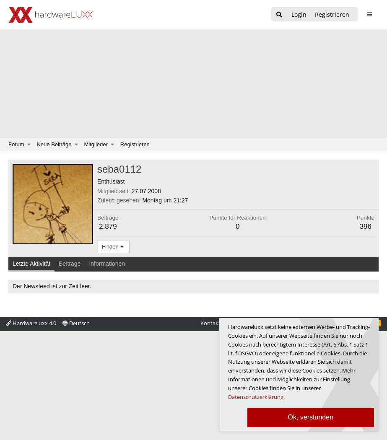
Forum (16, 144)
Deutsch (76, 323)
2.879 (108, 226)
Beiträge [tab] (70, 263)
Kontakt (210, 323)
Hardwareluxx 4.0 (31, 323)
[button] (29, 144)
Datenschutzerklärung (255, 397)
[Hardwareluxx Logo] (51, 14)
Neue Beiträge (53, 144)
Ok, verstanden (311, 417)
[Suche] (279, 15)
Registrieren (135, 144)
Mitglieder (96, 144)
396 (365, 226)
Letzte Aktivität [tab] (31, 263)
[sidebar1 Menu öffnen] (369, 14)
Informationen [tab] (107, 263)
